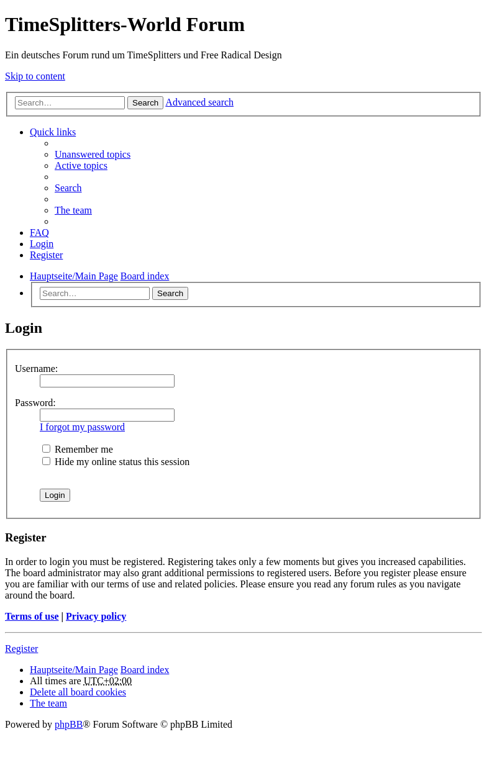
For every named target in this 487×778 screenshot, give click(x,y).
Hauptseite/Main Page (74, 669)
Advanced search (199, 102)
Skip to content (35, 76)
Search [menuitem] (68, 188)
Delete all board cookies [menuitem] (78, 692)
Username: (36, 368)
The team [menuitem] (73, 210)
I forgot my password (82, 427)
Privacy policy (96, 616)
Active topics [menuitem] (81, 165)
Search (145, 102)
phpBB (69, 724)
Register (21, 648)
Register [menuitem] (46, 255)
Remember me (77, 449)
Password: (35, 402)
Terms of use (32, 616)
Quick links (53, 132)
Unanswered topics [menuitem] (92, 154)
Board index (145, 669)
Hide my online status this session (115, 461)
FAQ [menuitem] (39, 232)
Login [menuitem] (41, 243)
